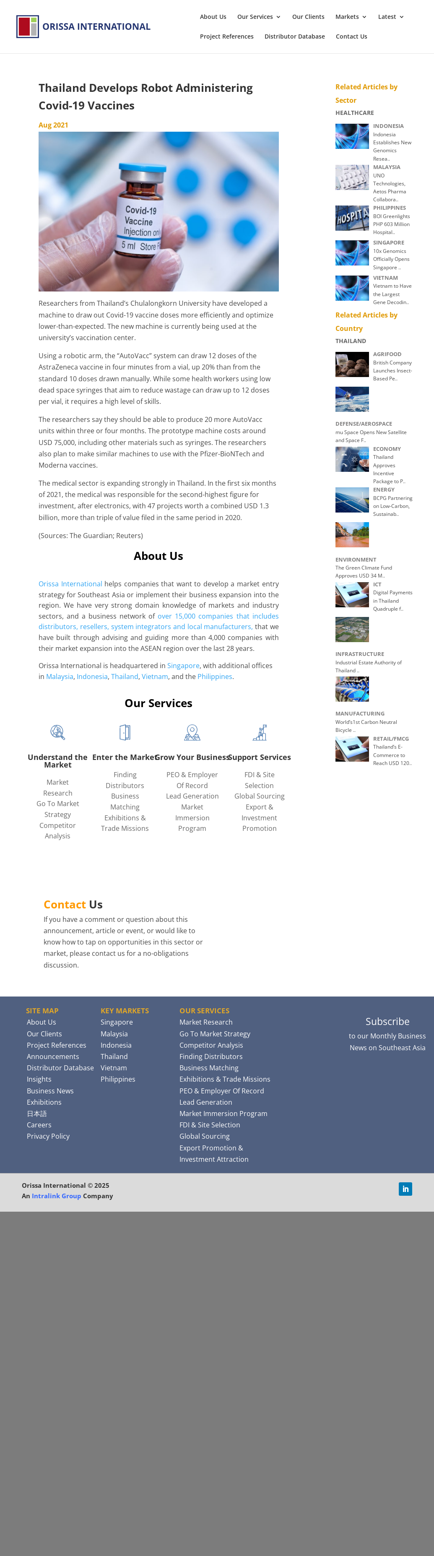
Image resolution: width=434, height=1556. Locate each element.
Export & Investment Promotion (259, 817)
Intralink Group (56, 1196)
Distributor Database (295, 37)
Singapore (183, 665)
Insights (39, 1079)
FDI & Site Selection (209, 1124)
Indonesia (92, 676)
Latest (387, 17)
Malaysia (59, 676)
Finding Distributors (211, 1056)
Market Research (206, 1022)
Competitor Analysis (211, 1045)
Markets (347, 17)
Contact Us (351, 37)
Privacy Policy (48, 1136)
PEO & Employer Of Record (221, 1090)
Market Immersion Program (192, 817)
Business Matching (209, 1067)
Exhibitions (44, 1102)
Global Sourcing (259, 796)
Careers (39, 1124)
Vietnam (155, 676)
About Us (213, 17)
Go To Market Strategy (214, 1033)
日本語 (37, 1113)
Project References (227, 37)
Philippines (215, 676)
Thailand (124, 676)
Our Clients (308, 17)
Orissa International (70, 583)
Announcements (53, 1056)
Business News (50, 1090)
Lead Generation (192, 796)
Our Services (255, 17)
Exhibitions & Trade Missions (224, 1079)
